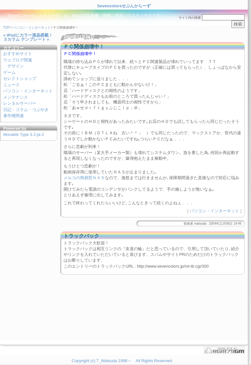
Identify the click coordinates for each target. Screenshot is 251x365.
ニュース (11, 84)
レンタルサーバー (19, 103)
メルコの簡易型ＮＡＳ (84, 177)
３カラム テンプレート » (26, 39)
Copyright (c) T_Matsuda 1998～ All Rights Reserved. (122, 360)
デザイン (15, 66)
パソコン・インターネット (31, 27)
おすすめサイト (17, 53)
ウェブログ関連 (17, 60)
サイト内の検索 (190, 17)
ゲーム (9, 72)
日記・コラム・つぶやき (26, 109)
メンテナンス (15, 97)
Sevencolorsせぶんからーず (124, 6)
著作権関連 (13, 115)
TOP (6, 27)
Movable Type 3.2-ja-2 (23, 134)
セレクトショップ (19, 78)
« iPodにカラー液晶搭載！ (28, 35)
